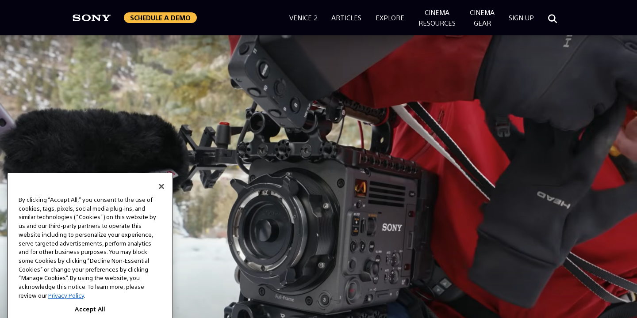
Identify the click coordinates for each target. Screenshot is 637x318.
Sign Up (521, 17)
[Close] (161, 209)
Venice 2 (303, 17)
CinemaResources (437, 17)
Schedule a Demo (160, 17)
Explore (390, 17)
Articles (346, 17)
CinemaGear (482, 17)
